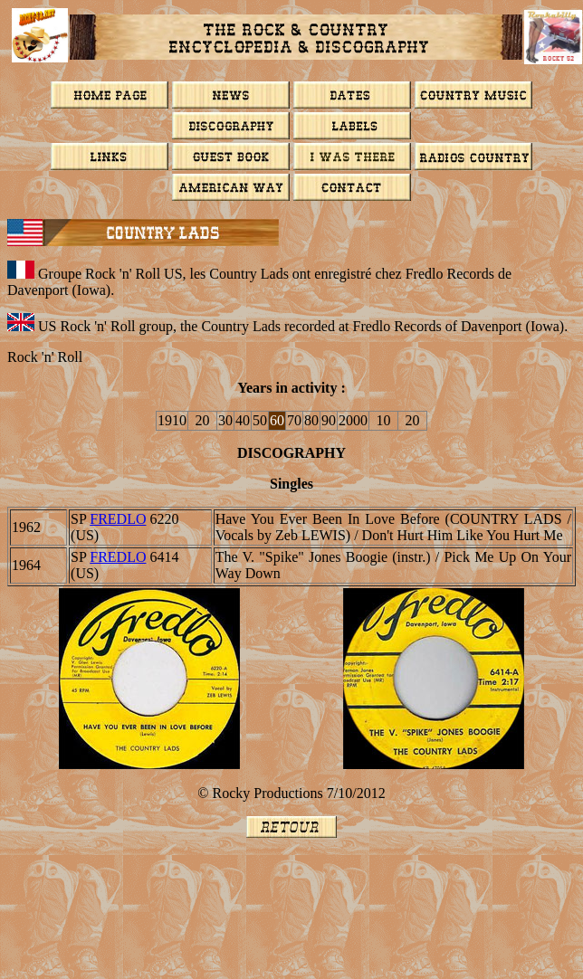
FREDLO (118, 519)
